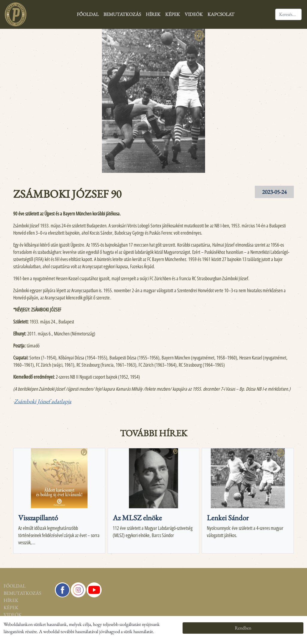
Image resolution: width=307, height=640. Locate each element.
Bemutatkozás (122, 14)
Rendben (243, 628)
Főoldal (88, 14)
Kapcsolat (220, 14)
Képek (172, 14)
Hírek (153, 14)
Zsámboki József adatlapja (42, 401)
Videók (194, 14)
